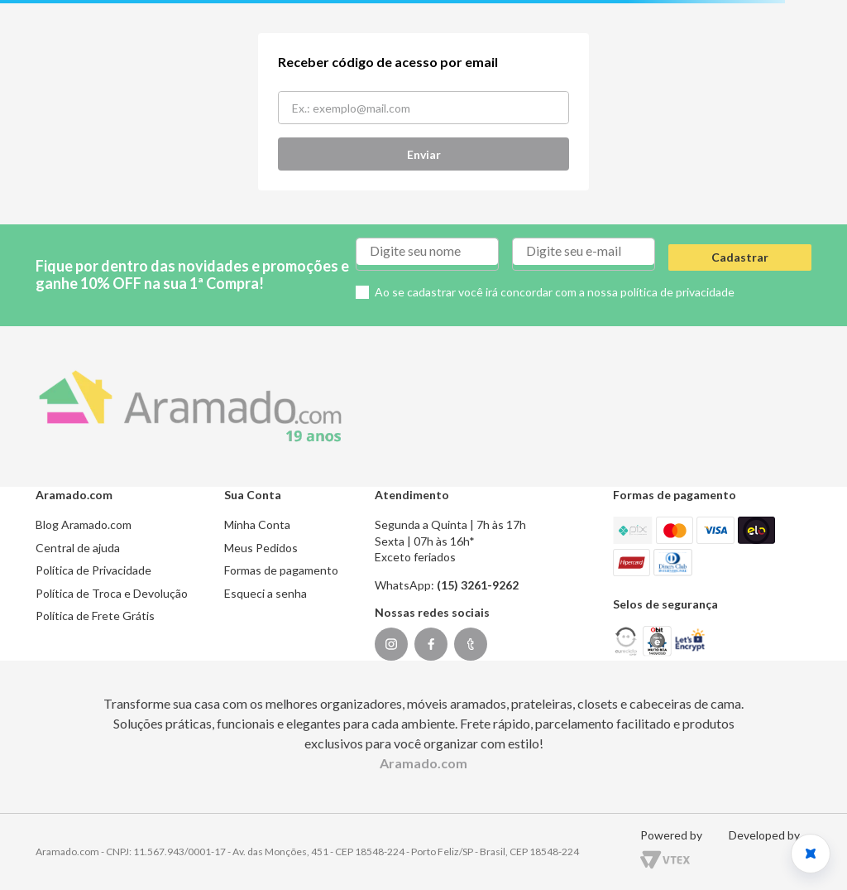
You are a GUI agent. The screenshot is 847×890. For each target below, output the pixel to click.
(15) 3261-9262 (478, 585)
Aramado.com (423, 763)
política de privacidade (677, 292)
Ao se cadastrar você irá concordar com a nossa (555, 292)
